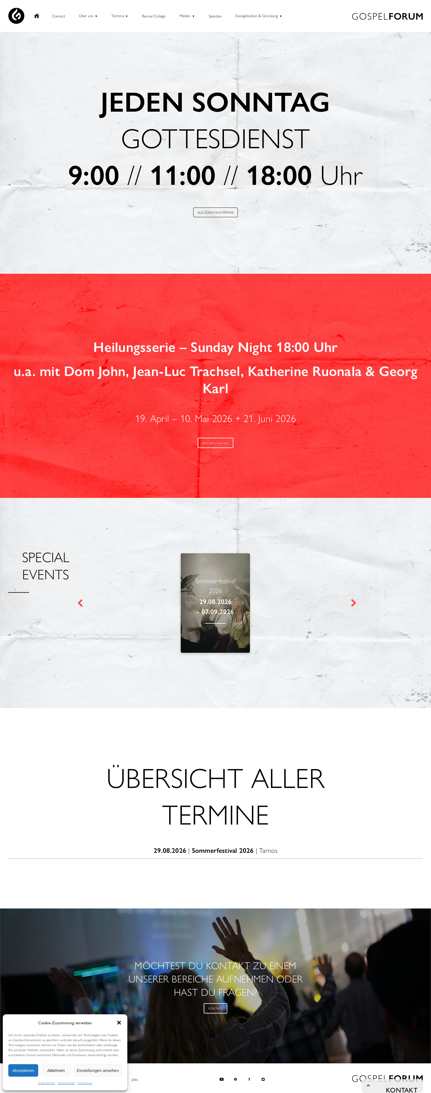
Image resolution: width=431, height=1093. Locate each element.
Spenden (215, 16)
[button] (119, 1022)
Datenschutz (46, 1082)
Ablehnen (55, 1070)
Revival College (154, 16)
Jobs (135, 1079)
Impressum (85, 1082)
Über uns (86, 16)
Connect (58, 16)
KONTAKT (215, 1010)
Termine (117, 16)
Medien (185, 16)
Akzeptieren (23, 1070)
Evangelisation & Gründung (257, 16)
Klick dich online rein (215, 444)
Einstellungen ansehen (98, 1070)
